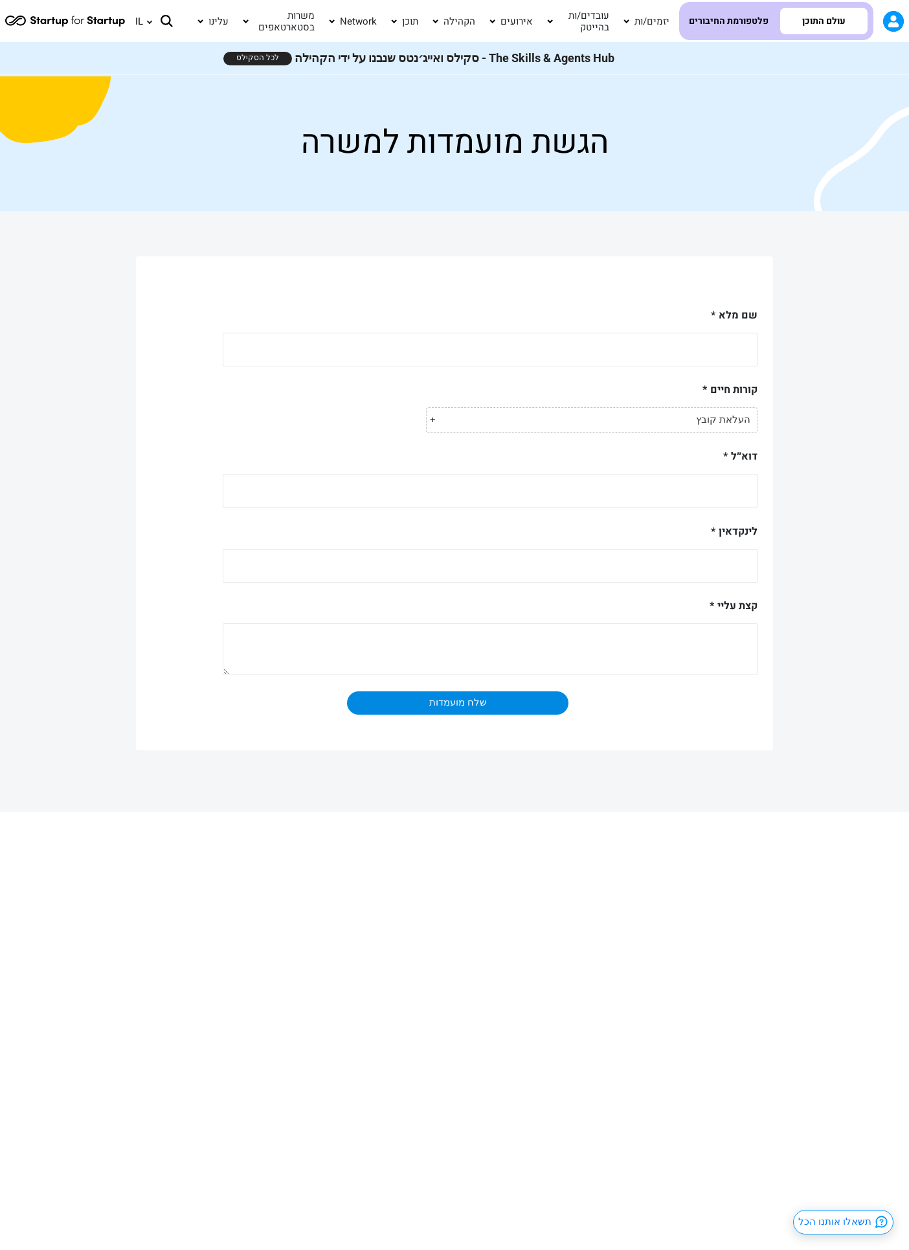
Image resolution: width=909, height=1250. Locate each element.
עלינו (218, 21)
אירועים (516, 21)
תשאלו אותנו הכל (843, 1222)
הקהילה (459, 21)
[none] (138, 21)
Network (358, 21)
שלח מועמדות (458, 702)
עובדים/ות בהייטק (588, 21)
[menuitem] (138, 21)
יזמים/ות (651, 21)
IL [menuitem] (139, 21)
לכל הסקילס (257, 57)
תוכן (410, 21)
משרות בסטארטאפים (286, 21)
